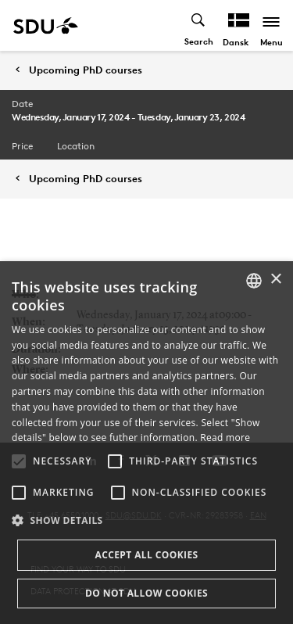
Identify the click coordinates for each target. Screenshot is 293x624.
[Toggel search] (198, 25)
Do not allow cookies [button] (146, 593)
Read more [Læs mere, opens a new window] (225, 437)
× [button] (275, 279)
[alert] (146, 442)
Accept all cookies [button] (146, 554)
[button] (18, 461)
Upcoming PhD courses (85, 70)
